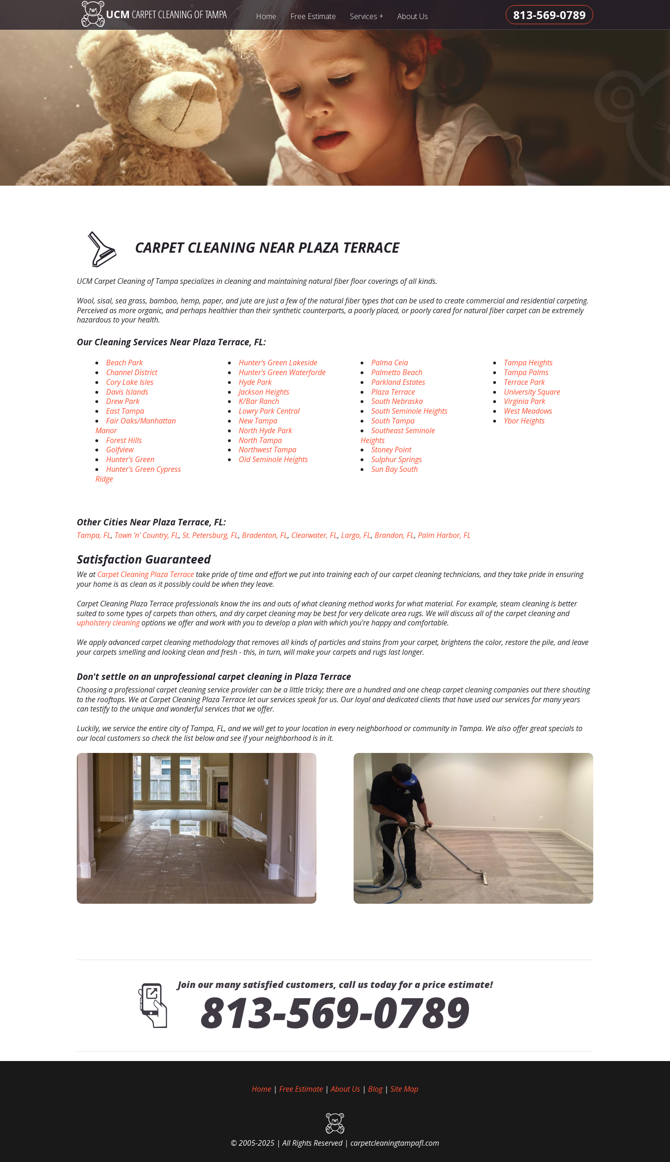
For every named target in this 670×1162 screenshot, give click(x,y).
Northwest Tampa (267, 449)
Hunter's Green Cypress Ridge (138, 474)
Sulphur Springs (396, 459)
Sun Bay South (394, 469)
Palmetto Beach (396, 372)
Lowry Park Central (269, 411)
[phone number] (549, 14)
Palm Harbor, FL (444, 535)
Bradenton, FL (265, 535)
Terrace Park (524, 382)
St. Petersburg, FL (210, 535)
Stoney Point (391, 449)
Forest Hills (124, 440)
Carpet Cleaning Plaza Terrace (145, 574)
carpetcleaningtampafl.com (394, 1143)
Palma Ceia (389, 362)
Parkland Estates (398, 382)
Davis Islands (127, 392)
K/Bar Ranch (259, 401)
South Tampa (393, 421)
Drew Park (123, 401)
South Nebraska (397, 401)
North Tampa (260, 440)
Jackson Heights (264, 392)
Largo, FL (356, 535)
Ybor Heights (524, 421)
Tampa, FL (94, 535)
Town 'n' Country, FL (146, 535)
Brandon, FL (394, 535)
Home (266, 16)
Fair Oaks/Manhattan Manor (135, 426)
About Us (412, 16)
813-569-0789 (335, 1012)
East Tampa (125, 411)
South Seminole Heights (409, 411)
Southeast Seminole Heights (398, 435)
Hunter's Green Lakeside (278, 362)
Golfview (120, 449)
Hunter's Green (130, 459)
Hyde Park (255, 382)
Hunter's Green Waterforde (282, 372)
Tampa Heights (528, 362)
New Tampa (258, 421)
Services (367, 16)
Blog (375, 1089)
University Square (532, 392)
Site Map (404, 1089)
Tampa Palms (526, 372)
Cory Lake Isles (130, 382)
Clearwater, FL (314, 535)
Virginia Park (524, 401)
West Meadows (528, 411)
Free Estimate (313, 16)
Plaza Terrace (393, 392)
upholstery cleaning (108, 623)
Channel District (131, 372)
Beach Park (124, 362)
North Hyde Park (265, 430)
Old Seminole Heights (273, 459)
